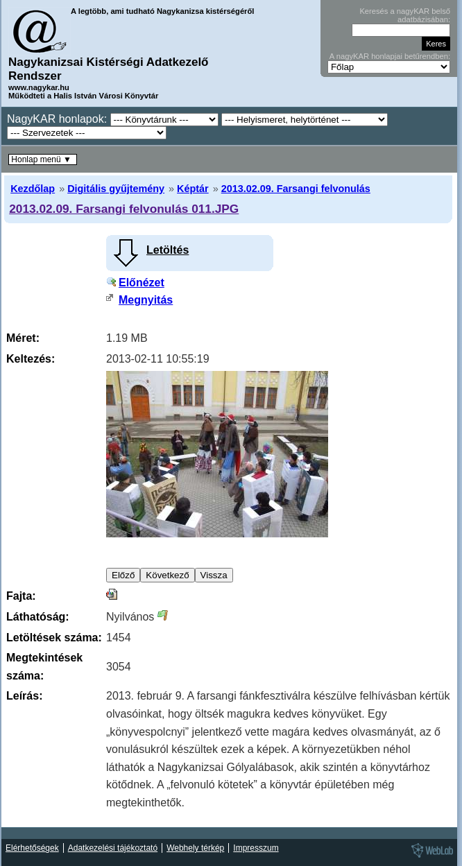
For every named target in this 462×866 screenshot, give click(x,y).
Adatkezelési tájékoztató (112, 848)
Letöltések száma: (54, 637)
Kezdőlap (32, 188)
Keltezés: (30, 359)
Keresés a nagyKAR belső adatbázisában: (404, 15)
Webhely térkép (195, 848)
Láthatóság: (37, 617)
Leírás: (24, 696)
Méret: (23, 338)
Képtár (193, 188)
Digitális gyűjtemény (115, 188)
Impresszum (255, 848)
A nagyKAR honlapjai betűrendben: (390, 56)
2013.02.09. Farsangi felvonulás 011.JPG (124, 209)
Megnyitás (146, 300)
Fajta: (21, 596)
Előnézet (141, 282)
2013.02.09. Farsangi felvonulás (295, 188)
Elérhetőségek (32, 848)
